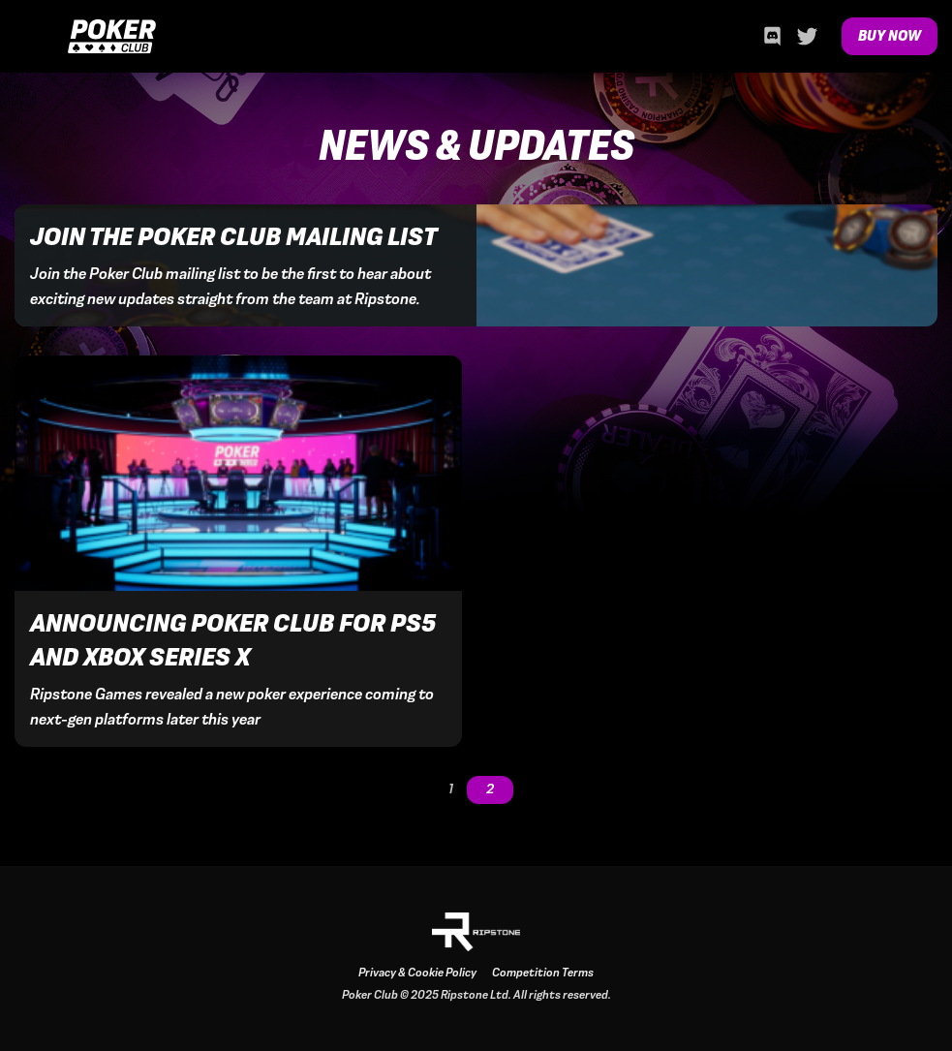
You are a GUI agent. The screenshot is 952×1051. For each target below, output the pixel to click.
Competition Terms (543, 972)
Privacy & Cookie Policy (417, 972)
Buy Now (889, 36)
